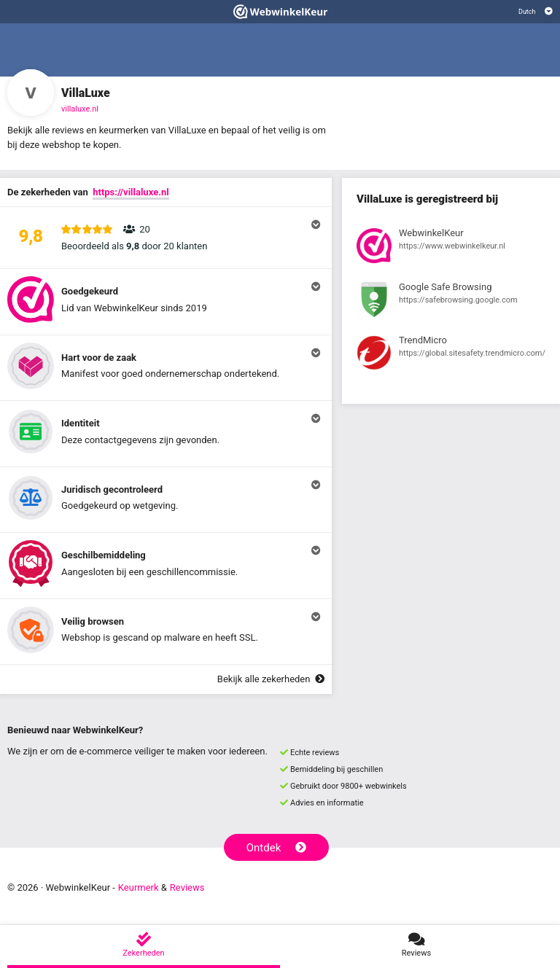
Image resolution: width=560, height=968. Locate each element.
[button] (166, 237)
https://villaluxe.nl (130, 192)
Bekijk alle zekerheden (270, 679)
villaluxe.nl (79, 109)
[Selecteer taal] (535, 11)
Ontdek (276, 847)
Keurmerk (138, 887)
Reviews (187, 887)
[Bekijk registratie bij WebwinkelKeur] (451, 248)
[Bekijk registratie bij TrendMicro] (451, 355)
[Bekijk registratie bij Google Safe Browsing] (451, 301)
